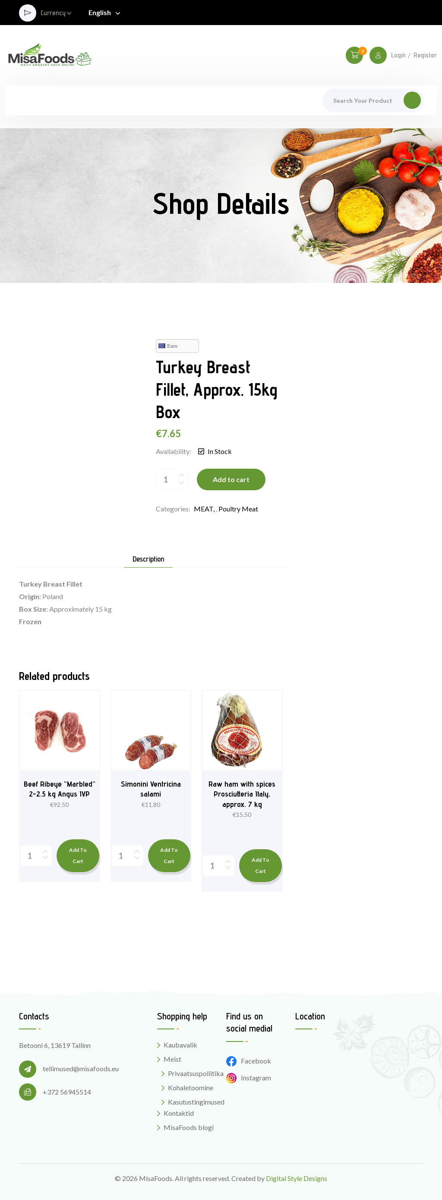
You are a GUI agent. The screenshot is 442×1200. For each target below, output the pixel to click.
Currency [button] (53, 13)
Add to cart (231, 479)
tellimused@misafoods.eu (81, 1068)
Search (412, 100)
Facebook (248, 1061)
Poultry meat (238, 509)
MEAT (203, 509)
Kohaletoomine (190, 1087)
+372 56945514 (67, 1092)
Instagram (248, 1077)
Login (398, 55)
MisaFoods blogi (189, 1127)
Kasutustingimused (196, 1102)
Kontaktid (179, 1113)
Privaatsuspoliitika (196, 1073)
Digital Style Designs (296, 1178)
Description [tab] (148, 559)
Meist (172, 1059)
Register (425, 55)
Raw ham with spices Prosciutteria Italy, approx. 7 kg (241, 794)
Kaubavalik (180, 1045)
